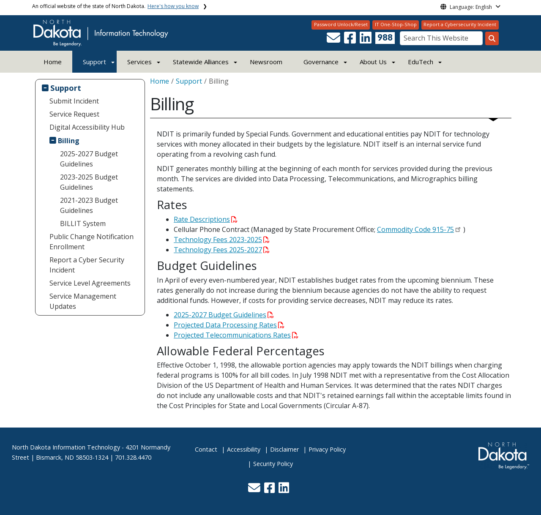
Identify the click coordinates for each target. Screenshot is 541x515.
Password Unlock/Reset (341, 24)
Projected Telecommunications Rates (236, 335)
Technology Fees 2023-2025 (222, 239)
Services (139, 61)
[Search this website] (492, 38)
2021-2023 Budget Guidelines (89, 205)
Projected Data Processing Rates (229, 325)
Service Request (74, 114)
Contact (206, 449)
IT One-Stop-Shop (396, 24)
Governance (321, 61)
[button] (334, 40)
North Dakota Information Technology (66, 447)
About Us (373, 61)
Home (53, 61)
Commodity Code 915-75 (415, 229)
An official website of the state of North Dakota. (115, 6)
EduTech (420, 61)
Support (94, 61)
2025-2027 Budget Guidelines (89, 159)
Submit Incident (74, 101)
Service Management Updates (82, 301)
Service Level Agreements (90, 283)
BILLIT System (83, 223)
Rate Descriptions (206, 219)
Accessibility (243, 449)
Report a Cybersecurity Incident (460, 24)
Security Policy (273, 464)
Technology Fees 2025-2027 (222, 249)
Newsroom (266, 61)
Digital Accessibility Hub (87, 127)
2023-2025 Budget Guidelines (89, 182)
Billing (68, 140)
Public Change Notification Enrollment (91, 241)
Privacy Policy (327, 449)
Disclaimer (284, 449)
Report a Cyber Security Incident (86, 265)
